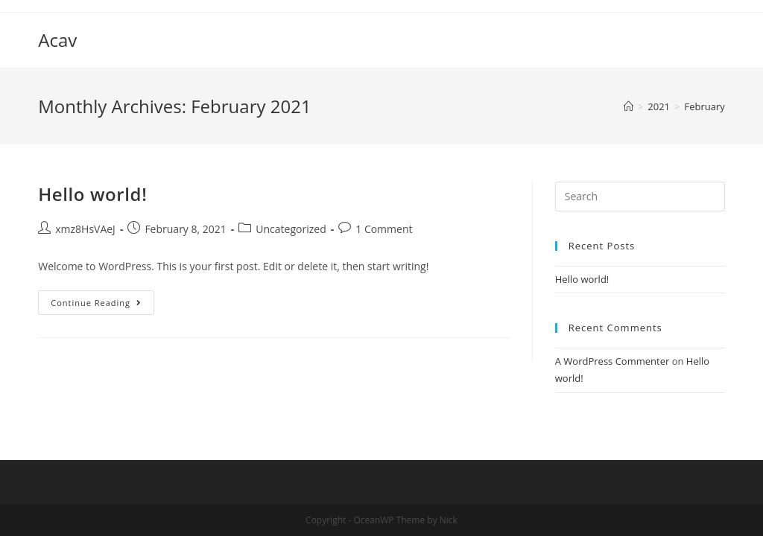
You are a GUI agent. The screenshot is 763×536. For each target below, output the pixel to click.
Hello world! (92, 194)
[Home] (628, 106)
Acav (57, 40)
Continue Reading (96, 302)
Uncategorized (291, 229)
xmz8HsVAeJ (85, 229)
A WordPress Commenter (612, 361)
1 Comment (383, 229)
